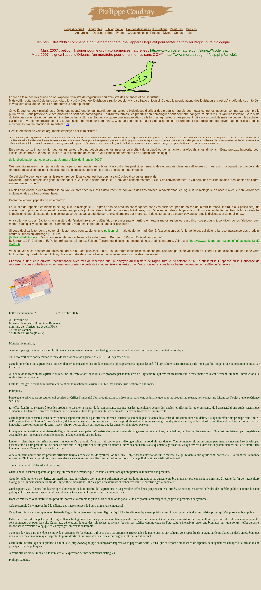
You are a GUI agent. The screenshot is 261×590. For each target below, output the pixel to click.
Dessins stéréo (103, 32)
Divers (167, 32)
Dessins (191, 29)
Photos (120, 32)
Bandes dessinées (138, 29)
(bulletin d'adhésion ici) (24, 237)
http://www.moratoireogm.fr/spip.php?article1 (201, 55)
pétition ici (111, 230)
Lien (190, 32)
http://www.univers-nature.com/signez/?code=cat (189, 50)
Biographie (95, 29)
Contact (179, 32)
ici (67, 124)
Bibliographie (114, 29)
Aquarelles (82, 32)
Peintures (176, 29)
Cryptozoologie (138, 32)
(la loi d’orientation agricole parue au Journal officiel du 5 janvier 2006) (55, 159)
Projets (155, 32)
